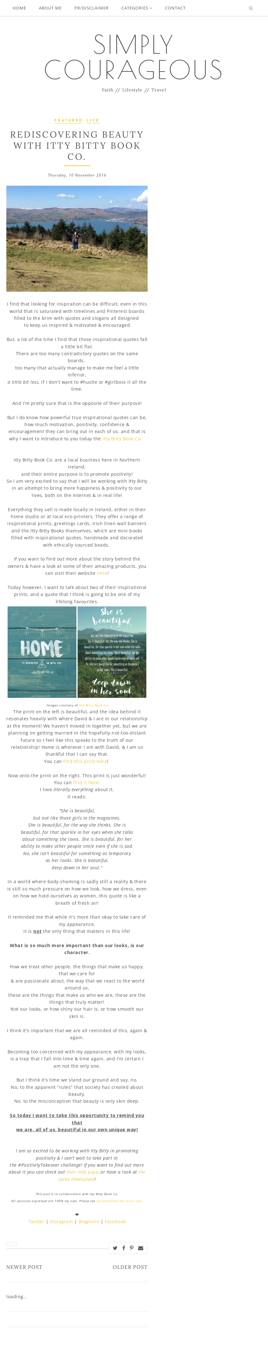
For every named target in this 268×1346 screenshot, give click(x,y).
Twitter (37, 1222)
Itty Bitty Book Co (93, 705)
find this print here (85, 761)
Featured (68, 120)
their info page (82, 1172)
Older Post (130, 1267)
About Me (50, 8)
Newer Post (24, 1267)
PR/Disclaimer (91, 8)
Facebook (115, 1222)
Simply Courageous (134, 56)
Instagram (61, 1222)
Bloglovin (89, 1222)
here (102, 573)
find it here (86, 782)
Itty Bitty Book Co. (123, 439)
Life (92, 120)
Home (19, 8)
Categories (136, 8)
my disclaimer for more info (119, 1201)
